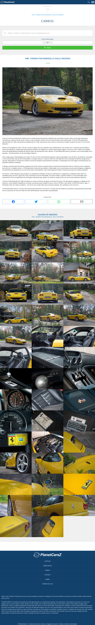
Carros (47, 9)
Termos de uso (47, 584)
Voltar (48, 63)
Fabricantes (47, 566)
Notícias (48, 561)
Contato (47, 575)
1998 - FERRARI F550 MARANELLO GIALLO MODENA (47, 15)
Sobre (47, 579)
